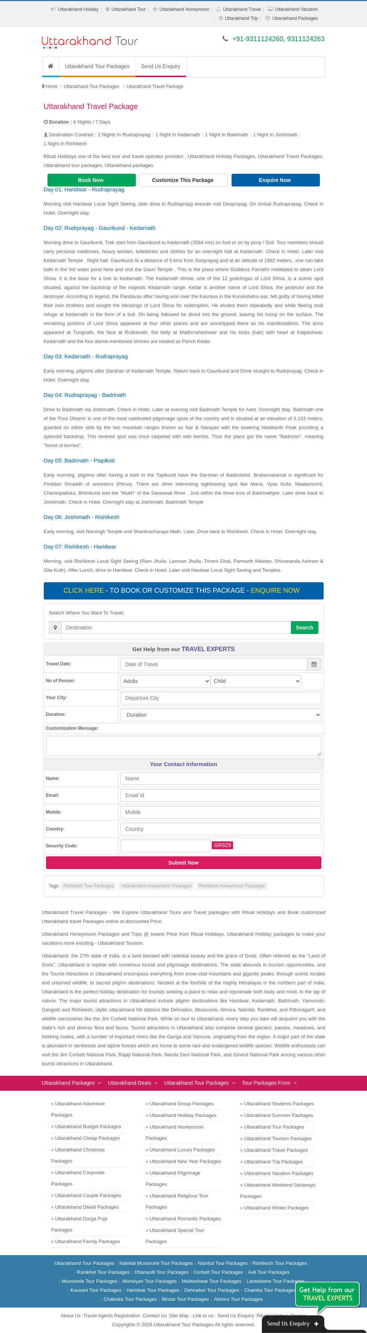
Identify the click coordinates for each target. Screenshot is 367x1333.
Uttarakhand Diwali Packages (87, 1207)
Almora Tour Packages (238, 1299)
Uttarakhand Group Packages (182, 1103)
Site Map (179, 1315)
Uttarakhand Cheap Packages (87, 1138)
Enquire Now (275, 180)
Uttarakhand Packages (295, 18)
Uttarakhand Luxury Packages (182, 1150)
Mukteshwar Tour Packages (211, 1281)
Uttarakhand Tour (128, 9)
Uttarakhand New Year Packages (185, 1161)
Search (305, 628)
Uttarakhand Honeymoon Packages (156, 886)
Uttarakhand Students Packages (279, 1103)
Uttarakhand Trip (241, 18)
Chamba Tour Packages (270, 1290)
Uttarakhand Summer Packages (278, 1115)
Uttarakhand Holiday (78, 9)
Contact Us (155, 1315)
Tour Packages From (266, 1083)
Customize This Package (183, 180)
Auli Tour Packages (269, 1272)
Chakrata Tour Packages (130, 1299)
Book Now (91, 180)
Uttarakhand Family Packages (87, 1241)
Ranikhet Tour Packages (103, 1272)
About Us (70, 1315)
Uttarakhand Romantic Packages (185, 1218)
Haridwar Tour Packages (152, 1290)
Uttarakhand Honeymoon (184, 9)
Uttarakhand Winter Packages (276, 1208)
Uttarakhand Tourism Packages (278, 1138)
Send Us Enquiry (160, 66)
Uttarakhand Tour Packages (97, 66)
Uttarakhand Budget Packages (88, 1126)
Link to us (203, 1315)
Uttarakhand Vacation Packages (279, 1173)
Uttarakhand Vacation (296, 9)
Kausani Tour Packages (95, 1290)
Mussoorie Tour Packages (89, 1281)
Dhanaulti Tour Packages (162, 1272)
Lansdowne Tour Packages (276, 1281)
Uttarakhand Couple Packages (88, 1195)
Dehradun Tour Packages (211, 1290)
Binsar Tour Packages (185, 1299)
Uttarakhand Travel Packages (276, 1150)
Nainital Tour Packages (223, 1263)
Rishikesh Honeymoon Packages (231, 886)
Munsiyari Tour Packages (150, 1281)
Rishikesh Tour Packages (89, 886)
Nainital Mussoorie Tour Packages (156, 1263)
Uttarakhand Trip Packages (273, 1162)
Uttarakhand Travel (242, 9)
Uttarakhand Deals (129, 1083)
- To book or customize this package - (183, 590)
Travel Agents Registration (111, 1315)
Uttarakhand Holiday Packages (183, 1115)
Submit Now (183, 863)
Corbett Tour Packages (218, 1272)
